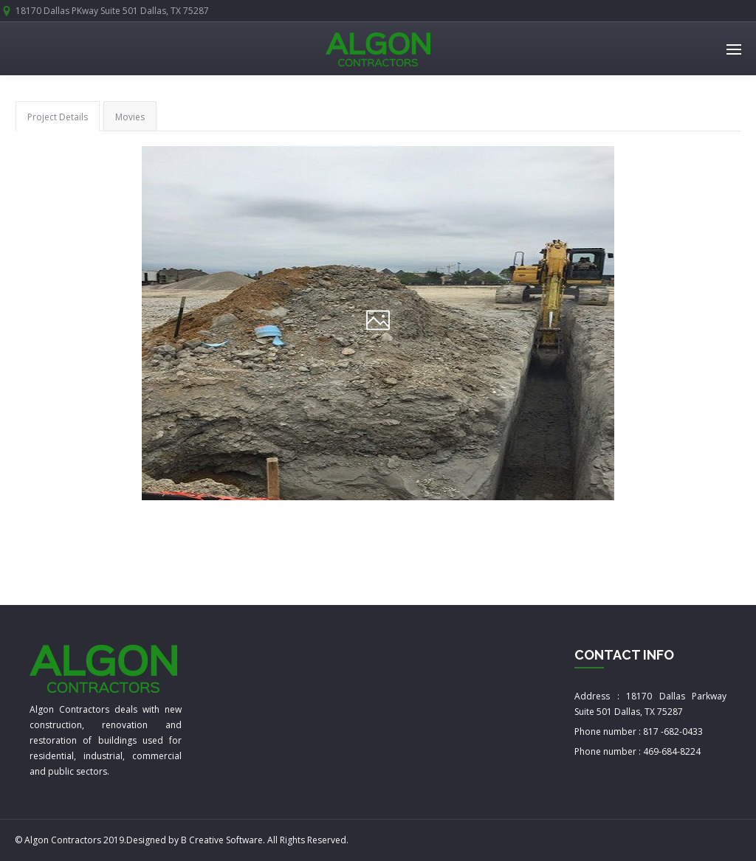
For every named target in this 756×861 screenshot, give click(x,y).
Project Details (57, 117)
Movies (130, 117)
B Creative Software (222, 840)
